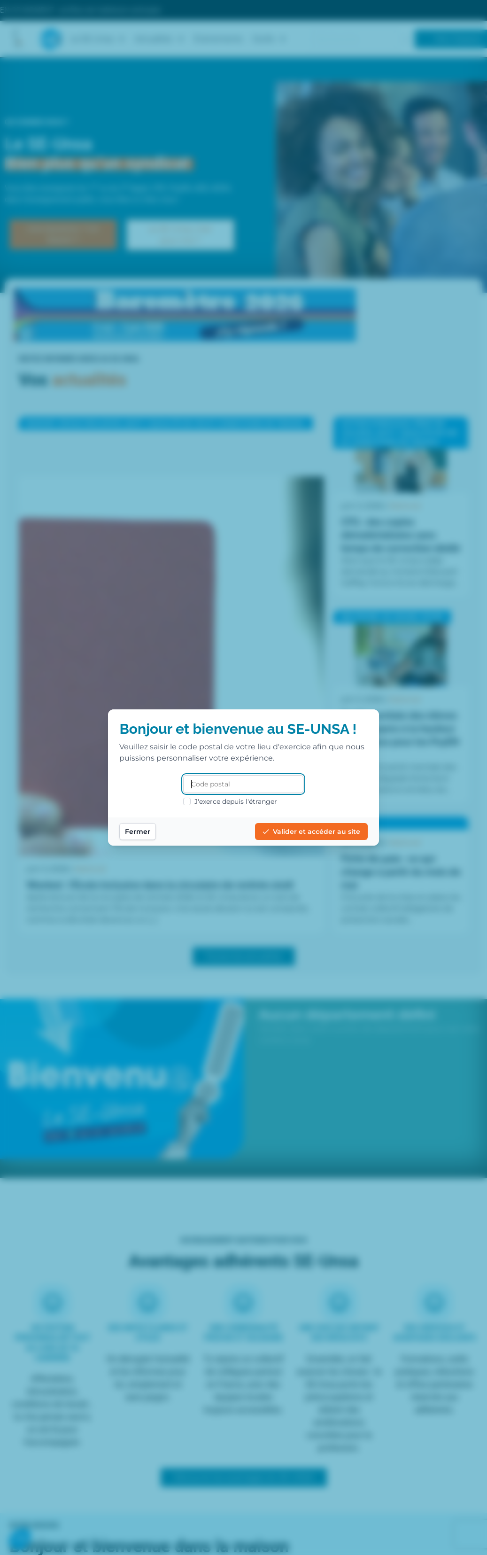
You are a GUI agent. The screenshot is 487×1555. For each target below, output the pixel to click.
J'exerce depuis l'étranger (231, 801)
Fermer (138, 831)
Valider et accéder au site (311, 831)
